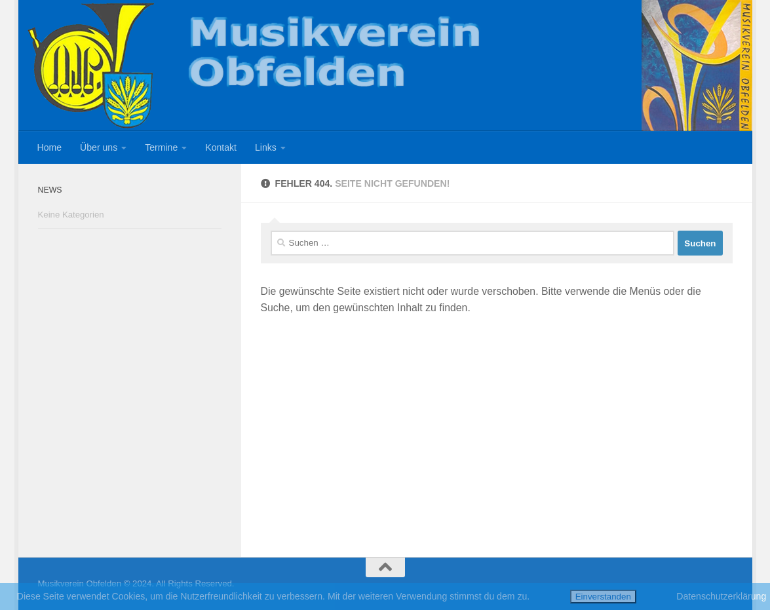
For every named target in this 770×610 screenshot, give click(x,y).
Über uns (98, 147)
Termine (161, 147)
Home (49, 147)
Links (266, 147)
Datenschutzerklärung (721, 596)
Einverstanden (603, 596)
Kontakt (221, 147)
